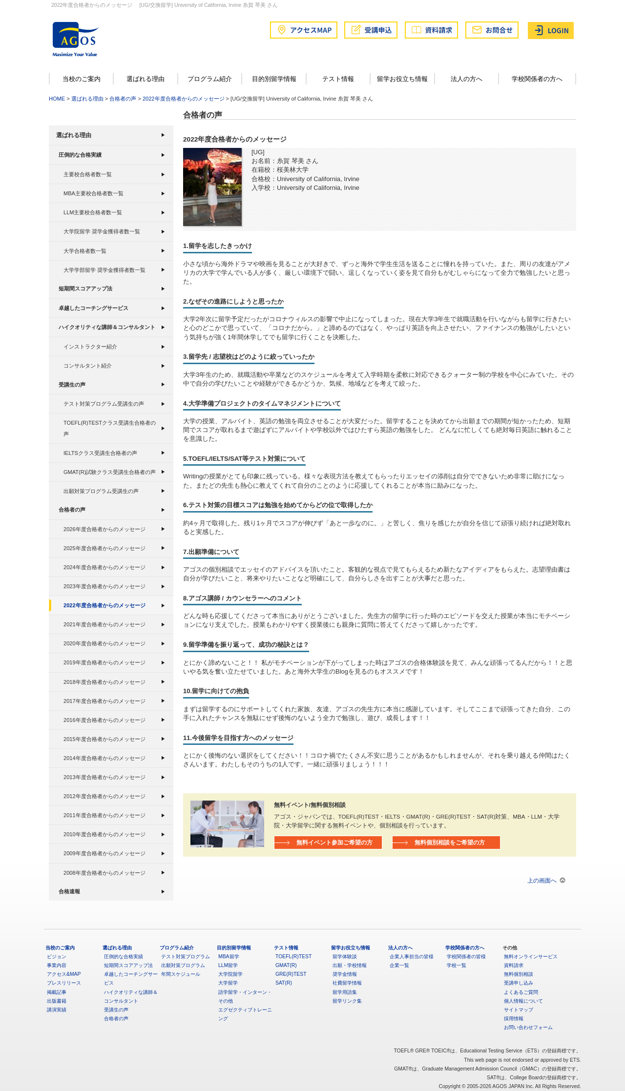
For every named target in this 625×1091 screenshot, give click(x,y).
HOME (57, 99)
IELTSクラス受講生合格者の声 (100, 453)
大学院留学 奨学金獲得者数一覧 (101, 231)
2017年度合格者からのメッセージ (104, 701)
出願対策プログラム (183, 965)
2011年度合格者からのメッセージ (104, 815)
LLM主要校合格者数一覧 (93, 212)
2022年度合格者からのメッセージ (184, 99)
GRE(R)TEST (291, 974)
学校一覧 (456, 965)
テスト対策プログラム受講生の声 (103, 404)
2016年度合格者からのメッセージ (104, 720)
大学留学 (228, 983)
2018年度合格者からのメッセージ (104, 682)
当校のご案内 (81, 78)
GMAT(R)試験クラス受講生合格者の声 (109, 472)
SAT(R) (283, 983)
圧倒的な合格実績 (80, 155)
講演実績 (56, 1009)
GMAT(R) (286, 965)
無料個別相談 (518, 974)
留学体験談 (345, 956)
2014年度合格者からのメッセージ (104, 758)
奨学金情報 (345, 974)
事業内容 (56, 965)
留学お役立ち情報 (402, 78)
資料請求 (513, 965)
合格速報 (69, 891)
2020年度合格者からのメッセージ (104, 643)
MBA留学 (228, 956)
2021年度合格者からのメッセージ (104, 624)
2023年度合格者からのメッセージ (104, 586)
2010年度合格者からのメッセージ (104, 834)
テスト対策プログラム (185, 956)
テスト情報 (338, 78)
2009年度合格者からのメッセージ (104, 853)
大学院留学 (230, 974)
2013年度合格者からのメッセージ (104, 777)
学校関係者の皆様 (466, 956)
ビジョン (56, 956)
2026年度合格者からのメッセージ (104, 529)
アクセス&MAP (64, 974)
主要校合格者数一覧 (87, 174)
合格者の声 (122, 99)
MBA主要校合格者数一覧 (93, 193)
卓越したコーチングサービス (93, 308)
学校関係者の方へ (537, 78)
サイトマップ (518, 1009)
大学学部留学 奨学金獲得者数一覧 (104, 270)
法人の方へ (466, 78)
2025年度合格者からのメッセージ (104, 548)
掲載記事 (56, 992)
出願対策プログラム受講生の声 (101, 491)
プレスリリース (64, 983)
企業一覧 (399, 965)
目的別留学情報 (274, 78)
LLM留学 (228, 965)
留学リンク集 (347, 1001)
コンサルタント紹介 (87, 366)
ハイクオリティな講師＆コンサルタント (107, 327)
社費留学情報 (347, 983)
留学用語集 (345, 992)
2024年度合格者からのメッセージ (104, 567)
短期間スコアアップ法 (85, 288)
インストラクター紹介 (90, 347)
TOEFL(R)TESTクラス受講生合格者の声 (109, 428)
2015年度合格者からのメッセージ (104, 739)
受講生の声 (72, 385)
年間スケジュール (180, 974)
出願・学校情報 (350, 965)
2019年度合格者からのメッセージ (104, 662)
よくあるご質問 (521, 992)
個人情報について (523, 1001)
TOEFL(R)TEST (293, 956)
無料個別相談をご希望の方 (450, 842)
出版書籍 (56, 1001)
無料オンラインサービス (531, 956)
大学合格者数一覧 (84, 251)
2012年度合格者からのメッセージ (104, 796)
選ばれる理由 (145, 78)
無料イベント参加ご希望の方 (334, 842)
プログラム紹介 (210, 78)
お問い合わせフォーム (528, 1027)
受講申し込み (518, 983)
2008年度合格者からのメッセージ (104, 873)
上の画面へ (542, 880)
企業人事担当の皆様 (412, 956)
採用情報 (513, 1018)
